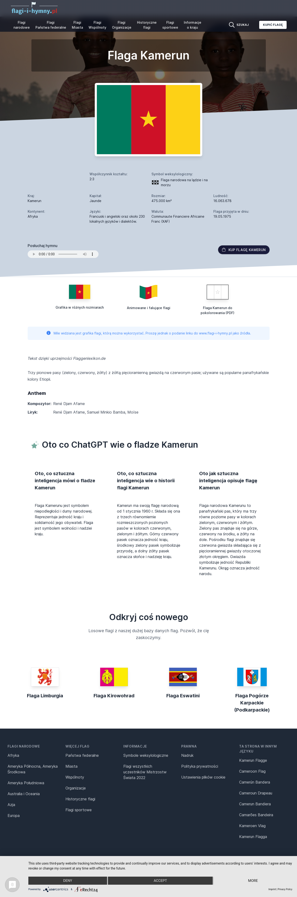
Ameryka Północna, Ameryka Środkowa (33, 769)
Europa (14, 815)
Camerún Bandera (254, 782)
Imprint (272, 889)
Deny (67, 881)
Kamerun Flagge (253, 760)
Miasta (71, 766)
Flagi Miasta (77, 24)
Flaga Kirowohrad (114, 696)
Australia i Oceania (24, 793)
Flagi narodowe (21, 24)
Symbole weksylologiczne (145, 755)
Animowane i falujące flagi (148, 308)
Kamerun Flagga (253, 836)
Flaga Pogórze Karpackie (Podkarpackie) (252, 703)
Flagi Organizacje (121, 24)
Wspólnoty (74, 777)
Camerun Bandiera (255, 804)
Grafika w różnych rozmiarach (80, 307)
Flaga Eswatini (183, 696)
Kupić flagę (273, 25)
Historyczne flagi (147, 24)
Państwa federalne (82, 755)
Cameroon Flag (252, 771)
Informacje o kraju (192, 24)
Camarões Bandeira (256, 814)
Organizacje (75, 788)
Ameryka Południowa (26, 782)
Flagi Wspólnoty (97, 24)
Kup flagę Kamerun (244, 250)
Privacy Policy (285, 889)
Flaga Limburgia (45, 696)
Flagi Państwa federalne (50, 24)
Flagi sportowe (170, 24)
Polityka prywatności (199, 766)
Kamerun (34, 201)
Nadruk (187, 755)
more (253, 881)
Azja (11, 804)
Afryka (13, 755)
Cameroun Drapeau (255, 793)
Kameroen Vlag (252, 825)
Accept (160, 881)
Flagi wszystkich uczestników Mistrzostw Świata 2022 (145, 772)
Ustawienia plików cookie (203, 777)
